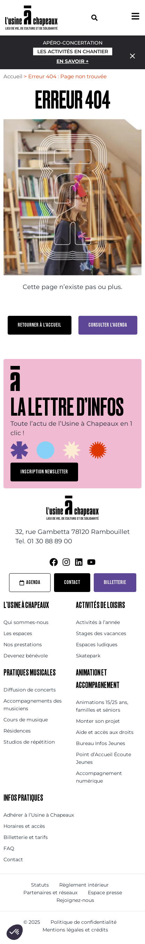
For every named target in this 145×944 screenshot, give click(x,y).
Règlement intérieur (84, 885)
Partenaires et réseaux (50, 892)
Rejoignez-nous (75, 900)
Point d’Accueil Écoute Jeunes (103, 758)
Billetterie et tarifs (25, 837)
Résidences (17, 731)
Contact (13, 859)
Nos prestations (22, 644)
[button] (94, 17)
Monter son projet (98, 721)
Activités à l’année (98, 622)
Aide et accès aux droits (104, 732)
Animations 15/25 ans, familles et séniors (102, 706)
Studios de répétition (29, 742)
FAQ (8, 848)
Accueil (12, 76)
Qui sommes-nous (25, 622)
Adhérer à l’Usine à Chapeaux (38, 815)
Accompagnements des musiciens (32, 705)
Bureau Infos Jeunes (100, 743)
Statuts (40, 885)
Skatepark (88, 656)
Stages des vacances (101, 633)
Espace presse (105, 892)
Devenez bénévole (25, 656)
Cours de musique (25, 720)
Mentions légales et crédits (75, 930)
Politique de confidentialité (83, 922)
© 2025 (31, 922)
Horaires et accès (24, 826)
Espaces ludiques (96, 644)
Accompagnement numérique (99, 777)
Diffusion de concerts (29, 690)
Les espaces (17, 633)
